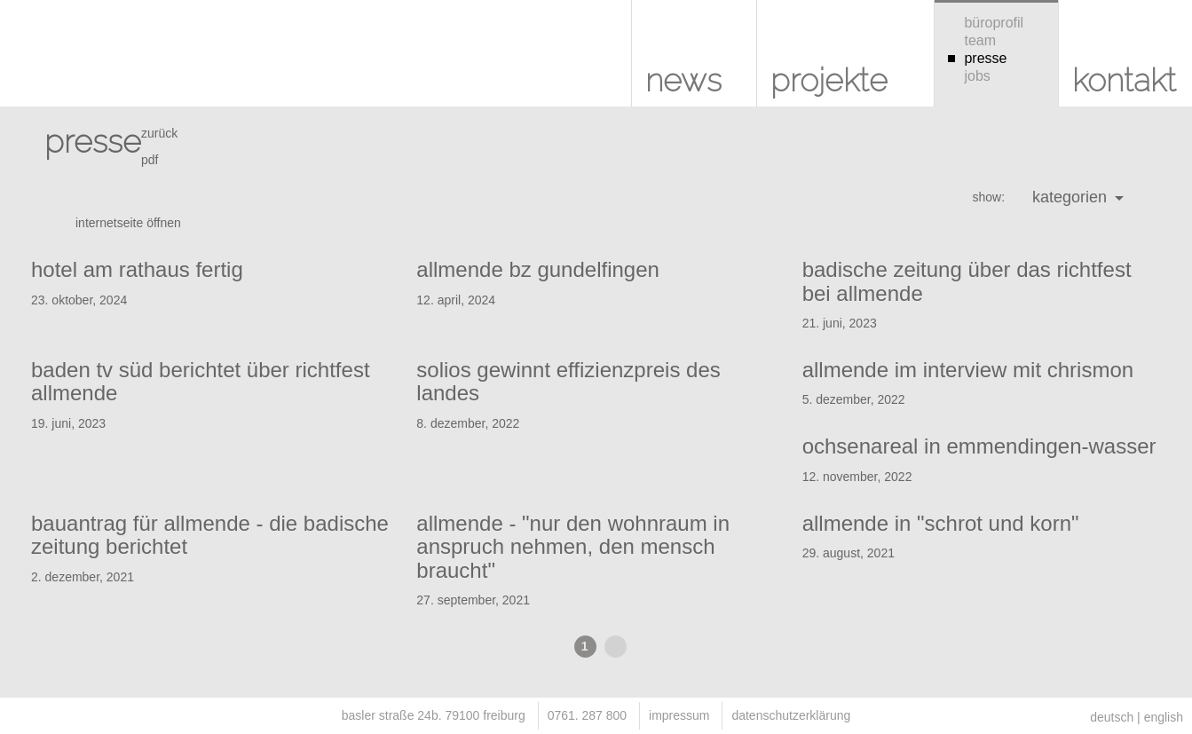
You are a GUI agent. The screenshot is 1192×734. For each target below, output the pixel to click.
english (1163, 717)
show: (988, 197)
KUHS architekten (44, 62)
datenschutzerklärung (790, 715)
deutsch (1111, 717)
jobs (969, 75)
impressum (679, 715)
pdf (149, 160)
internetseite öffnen (128, 223)
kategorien (1078, 197)
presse (977, 58)
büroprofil (985, 22)
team (972, 40)
